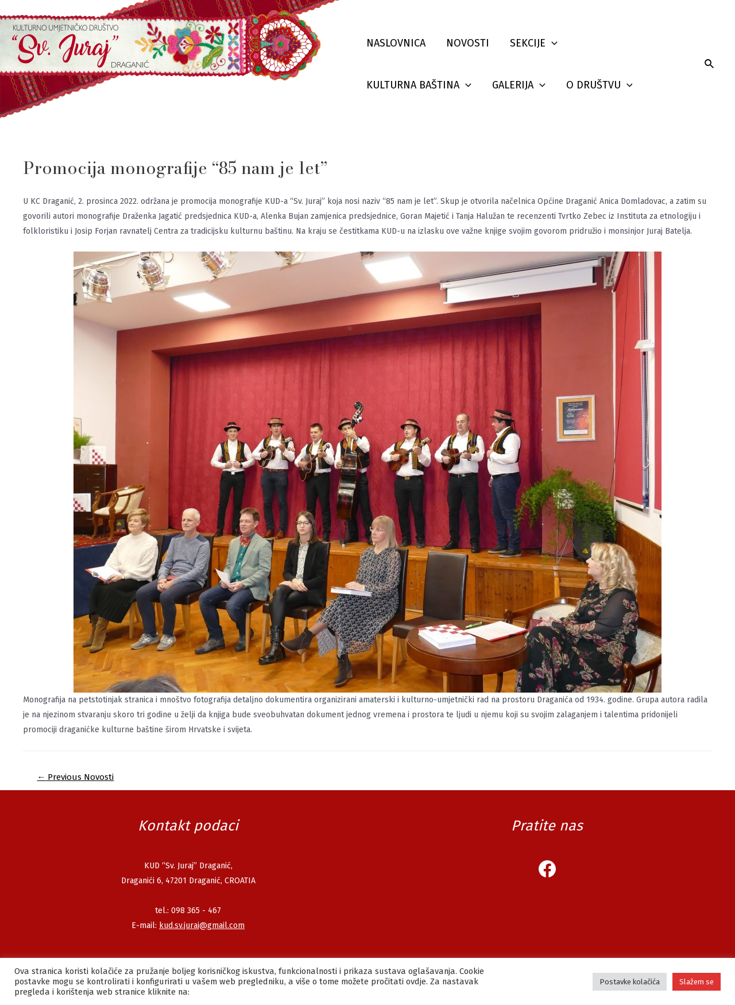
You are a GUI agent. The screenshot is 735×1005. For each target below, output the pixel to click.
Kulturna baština (418, 85)
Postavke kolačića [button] (629, 981)
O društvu (599, 85)
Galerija (519, 85)
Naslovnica (395, 43)
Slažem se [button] (696, 981)
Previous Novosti (75, 777)
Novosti (467, 43)
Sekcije (534, 43)
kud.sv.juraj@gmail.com (202, 925)
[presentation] (552, 43)
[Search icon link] (710, 64)
